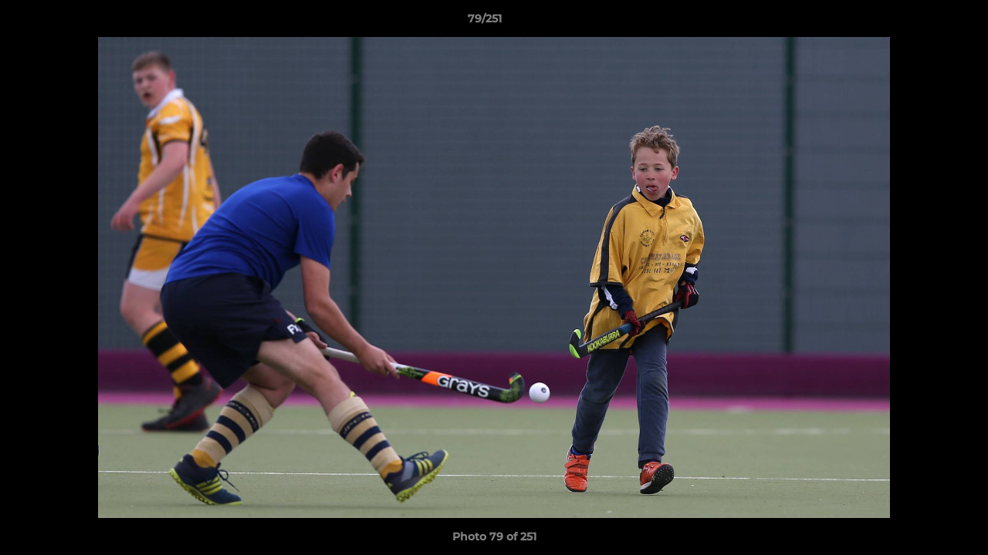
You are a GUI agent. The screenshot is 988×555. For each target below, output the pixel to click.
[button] (923, 22)
